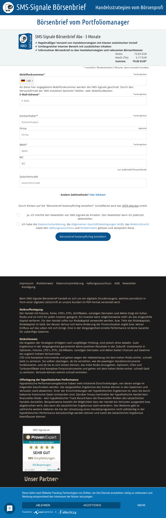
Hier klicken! (98, 194)
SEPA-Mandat (130, 205)
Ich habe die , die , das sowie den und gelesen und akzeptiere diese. (85, 226)
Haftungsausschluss (61, 228)
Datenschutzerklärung (51, 224)
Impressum (27, 283)
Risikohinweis (88, 228)
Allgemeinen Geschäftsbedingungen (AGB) (97, 224)
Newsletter (129, 283)
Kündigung (28, 287)
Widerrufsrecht (139, 224)
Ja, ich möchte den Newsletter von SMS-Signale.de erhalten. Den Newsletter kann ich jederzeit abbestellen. (85, 216)
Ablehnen (43, 505)
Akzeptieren (92, 505)
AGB (117, 283)
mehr (141, 505)
